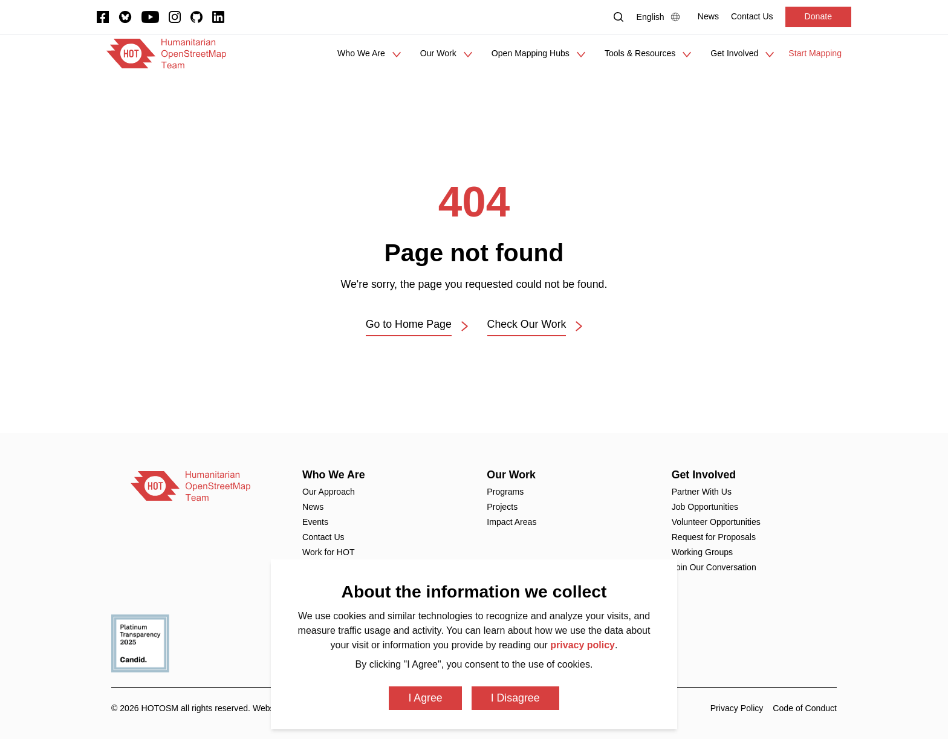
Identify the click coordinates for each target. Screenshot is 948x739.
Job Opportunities (705, 507)
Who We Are (333, 475)
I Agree (425, 698)
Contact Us (323, 537)
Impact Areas (511, 522)
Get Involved (704, 475)
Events (315, 522)
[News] (708, 16)
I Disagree (515, 698)
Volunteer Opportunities (716, 522)
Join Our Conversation (714, 567)
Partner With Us (702, 491)
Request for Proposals (714, 537)
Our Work (511, 475)
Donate (818, 16)
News (312, 507)
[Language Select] (661, 17)
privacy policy (582, 645)
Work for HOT (328, 552)
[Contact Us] (752, 16)
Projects (502, 507)
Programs (505, 491)
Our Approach (328, 491)
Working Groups (702, 552)
